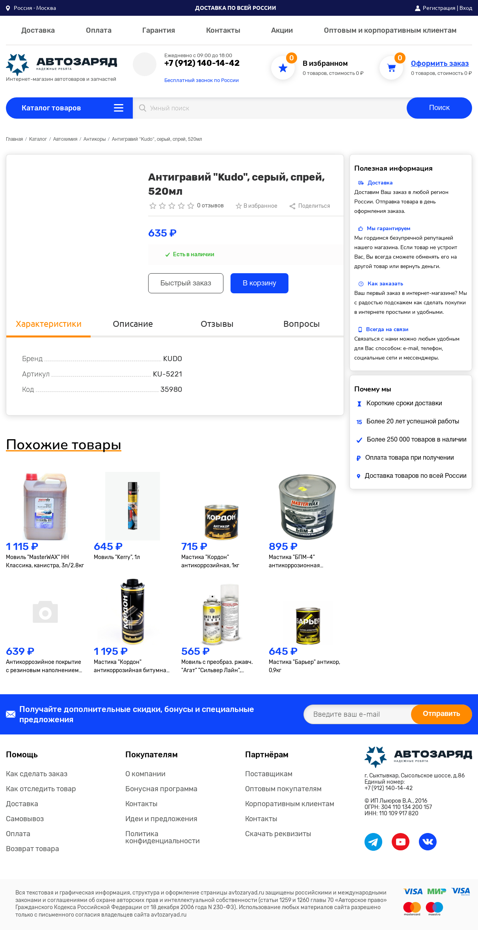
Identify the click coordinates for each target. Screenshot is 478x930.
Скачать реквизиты (278, 833)
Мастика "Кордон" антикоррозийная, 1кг (210, 561)
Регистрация (439, 8)
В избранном (325, 64)
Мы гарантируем (388, 228)
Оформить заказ (440, 64)
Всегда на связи (387, 329)
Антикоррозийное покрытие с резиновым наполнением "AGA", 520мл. (43, 667)
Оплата (99, 30)
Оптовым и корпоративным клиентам (390, 30)
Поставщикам (268, 774)
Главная (14, 139)
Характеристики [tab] (49, 323)
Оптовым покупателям (283, 789)
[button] (31, 8)
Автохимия (65, 139)
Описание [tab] (133, 323)
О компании (145, 774)
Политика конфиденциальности (162, 837)
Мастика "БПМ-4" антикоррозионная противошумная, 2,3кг (298, 562)
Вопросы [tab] (301, 323)
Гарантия (158, 30)
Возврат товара (32, 848)
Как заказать (385, 283)
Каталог (38, 139)
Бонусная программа (161, 789)
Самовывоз (25, 818)
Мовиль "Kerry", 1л (117, 557)
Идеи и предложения (161, 818)
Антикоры (95, 139)
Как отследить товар (41, 789)
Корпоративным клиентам (289, 804)
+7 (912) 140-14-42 (202, 63)
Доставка (38, 30)
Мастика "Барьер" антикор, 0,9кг (304, 666)
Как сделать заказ (36, 774)
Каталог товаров (51, 108)
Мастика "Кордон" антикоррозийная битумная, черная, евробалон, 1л (132, 667)
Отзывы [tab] (217, 323)
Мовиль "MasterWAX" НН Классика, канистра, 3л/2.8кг (45, 561)
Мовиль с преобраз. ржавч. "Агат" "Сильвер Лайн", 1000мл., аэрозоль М (217, 667)
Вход (465, 8)
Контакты (223, 30)
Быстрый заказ (185, 283)
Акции (282, 30)
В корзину (259, 283)
